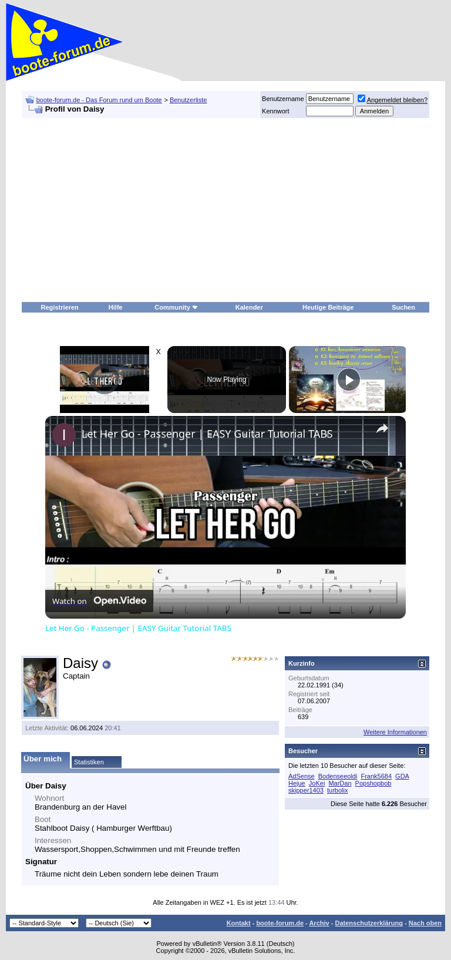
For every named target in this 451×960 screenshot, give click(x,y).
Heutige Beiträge (328, 307)
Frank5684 (376, 776)
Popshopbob (373, 783)
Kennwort (275, 111)
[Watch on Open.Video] (99, 601)
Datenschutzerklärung (369, 923)
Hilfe (116, 307)
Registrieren (60, 307)
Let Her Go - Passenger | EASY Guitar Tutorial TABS (207, 434)
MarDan (339, 783)
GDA (402, 776)
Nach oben (425, 923)
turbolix (337, 790)
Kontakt (239, 923)
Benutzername (283, 98)
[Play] (349, 379)
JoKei (317, 783)
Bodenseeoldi (338, 776)
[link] (64, 435)
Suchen (403, 307)
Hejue (296, 783)
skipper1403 (306, 790)
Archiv (319, 923)
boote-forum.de (280, 923)
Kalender (249, 307)
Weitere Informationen (395, 732)
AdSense (301, 776)
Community (176, 307)
